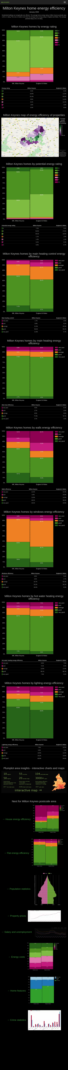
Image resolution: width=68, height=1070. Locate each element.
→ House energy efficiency (34, 819)
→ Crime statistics (34, 1020)
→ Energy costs (34, 957)
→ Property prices (34, 916)
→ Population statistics (34, 889)
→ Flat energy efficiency (34, 853)
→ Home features (34, 990)
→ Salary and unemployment (34, 932)
